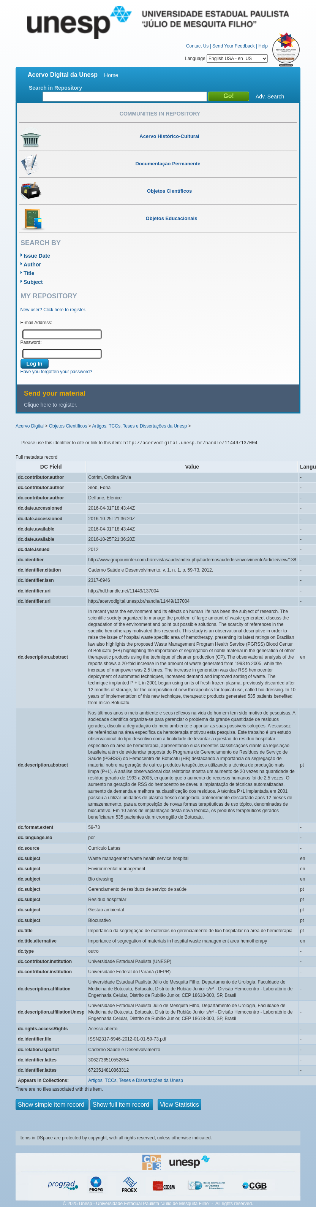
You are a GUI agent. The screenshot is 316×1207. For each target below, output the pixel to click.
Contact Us (197, 46)
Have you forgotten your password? (56, 371)
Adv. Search (270, 96)
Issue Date (37, 256)
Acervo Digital (30, 426)
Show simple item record (52, 1104)
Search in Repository (55, 88)
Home (111, 75)
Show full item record (122, 1104)
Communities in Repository (160, 114)
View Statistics (179, 1104)
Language (226, 58)
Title (29, 273)
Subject (33, 282)
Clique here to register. (50, 405)
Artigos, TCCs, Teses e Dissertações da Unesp (139, 426)
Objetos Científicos (68, 426)
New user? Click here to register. (53, 309)
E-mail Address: (36, 322)
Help (263, 46)
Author (32, 264)
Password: (31, 342)
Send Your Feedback (233, 46)
